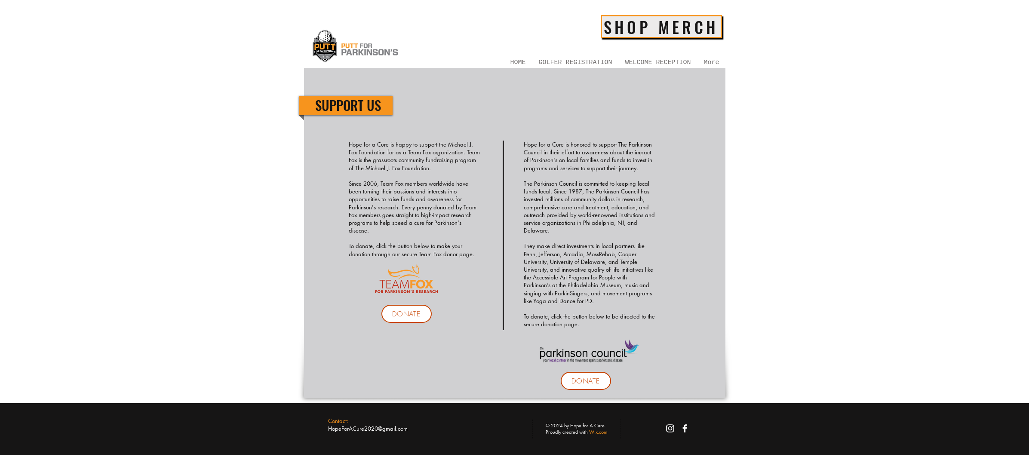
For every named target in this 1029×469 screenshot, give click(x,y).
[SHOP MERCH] (661, 26)
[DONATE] (406, 314)
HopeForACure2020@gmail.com (368, 428)
